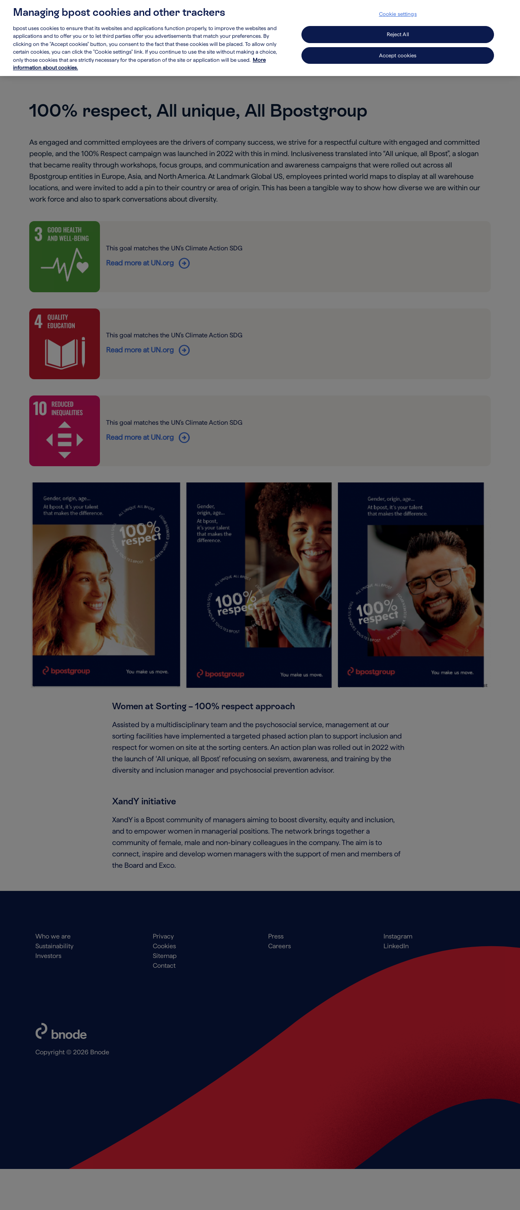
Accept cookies (398, 51)
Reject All (398, 30)
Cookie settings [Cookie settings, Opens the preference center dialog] (398, 10)
